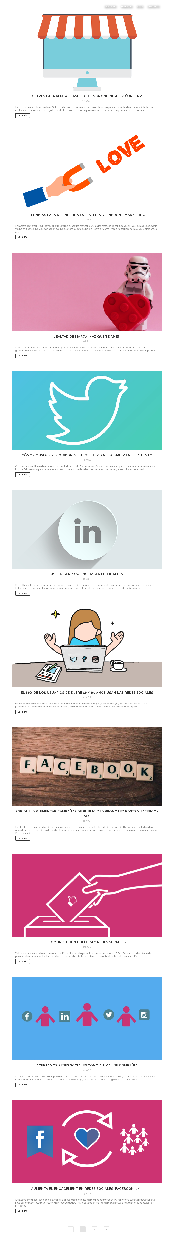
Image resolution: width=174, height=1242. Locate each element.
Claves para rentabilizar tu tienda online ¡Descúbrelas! (87, 96)
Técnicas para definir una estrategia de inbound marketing (87, 215)
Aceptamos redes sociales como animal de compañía (87, 1065)
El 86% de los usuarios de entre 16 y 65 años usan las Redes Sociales (87, 693)
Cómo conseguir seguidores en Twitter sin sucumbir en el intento (87, 455)
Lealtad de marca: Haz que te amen (87, 336)
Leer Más (22, 116)
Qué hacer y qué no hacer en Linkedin (87, 574)
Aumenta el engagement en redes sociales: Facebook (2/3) (87, 1189)
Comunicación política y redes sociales (87, 942)
